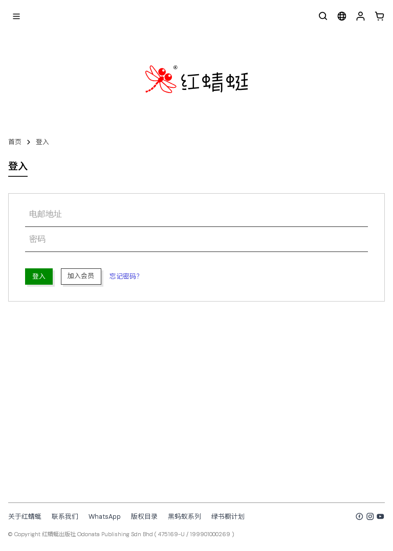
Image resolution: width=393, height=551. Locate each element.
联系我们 (65, 516)
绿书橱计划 (228, 516)
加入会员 (81, 275)
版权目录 (144, 516)
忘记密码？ (126, 276)
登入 (42, 141)
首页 (14, 141)
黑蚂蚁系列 (184, 516)
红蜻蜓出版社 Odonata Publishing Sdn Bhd (97, 534)
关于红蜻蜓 (24, 516)
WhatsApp (105, 516)
